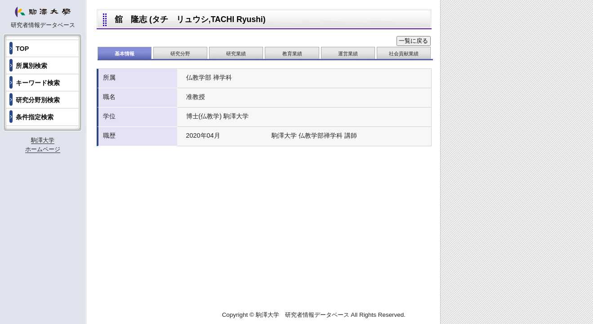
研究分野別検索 (38, 100)
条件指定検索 (35, 117)
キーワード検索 (38, 82)
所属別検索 (31, 65)
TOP (22, 48)
